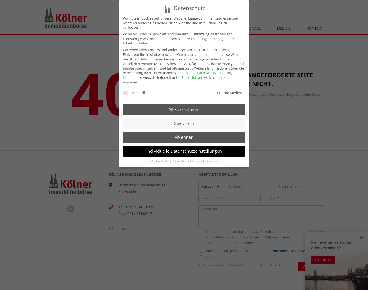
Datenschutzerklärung (214, 73)
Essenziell (134, 93)
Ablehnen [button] (184, 137)
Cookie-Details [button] (160, 161)
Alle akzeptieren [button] (184, 109)
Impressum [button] (210, 161)
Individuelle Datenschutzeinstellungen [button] (184, 151)
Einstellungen (192, 77)
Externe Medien (226, 93)
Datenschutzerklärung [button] (186, 161)
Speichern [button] (184, 123)
